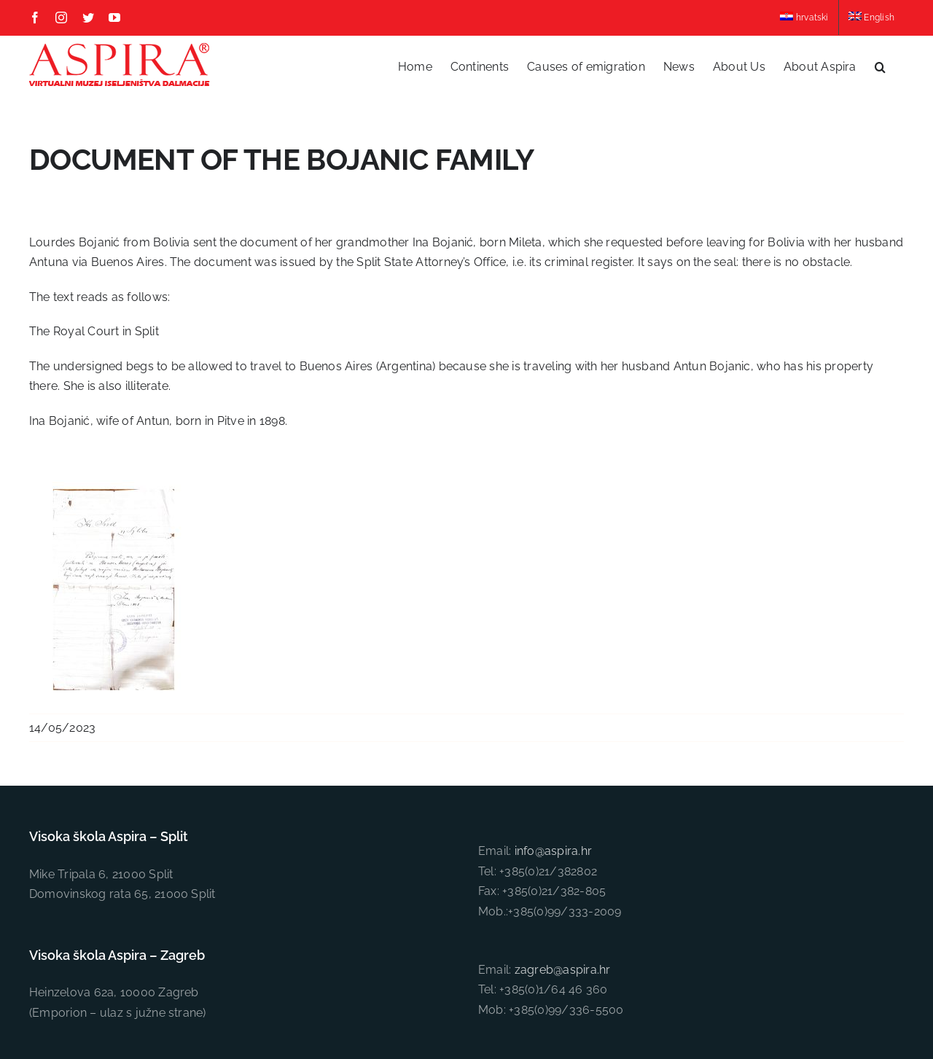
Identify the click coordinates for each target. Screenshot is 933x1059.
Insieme (641, 983)
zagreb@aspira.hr (563, 838)
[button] (880, 67)
